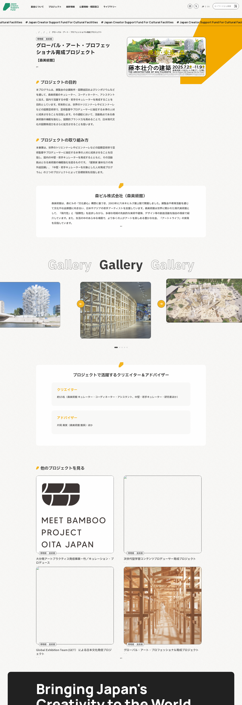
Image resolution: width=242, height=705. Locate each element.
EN (206, 8)
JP (201, 8)
